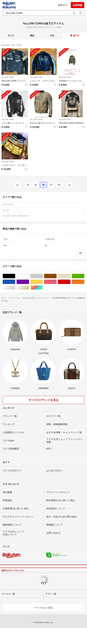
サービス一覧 (8, 594)
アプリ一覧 (50, 594)
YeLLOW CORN (8, 77)
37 (51, 184)
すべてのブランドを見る (43, 400)
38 (59, 184)
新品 (32, 35)
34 (28, 184)
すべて (11, 35)
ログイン (62, 5)
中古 (52, 35)
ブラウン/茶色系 (56, 276)
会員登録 (77, 5)
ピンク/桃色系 (56, 282)
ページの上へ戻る (43, 607)
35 (35, 184)
